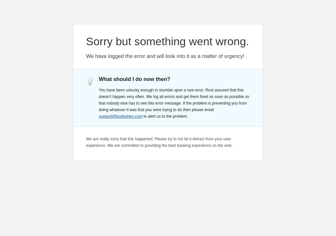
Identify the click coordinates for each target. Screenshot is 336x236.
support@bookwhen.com (120, 116)
